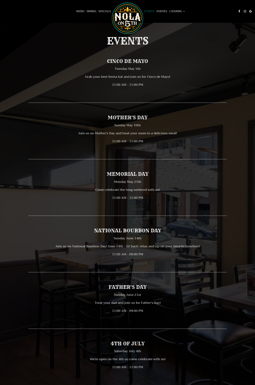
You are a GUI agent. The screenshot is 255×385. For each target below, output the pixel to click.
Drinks (91, 11)
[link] (127, 18)
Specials (104, 11)
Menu (80, 11)
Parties (162, 11)
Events (149, 11)
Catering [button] (177, 11)
